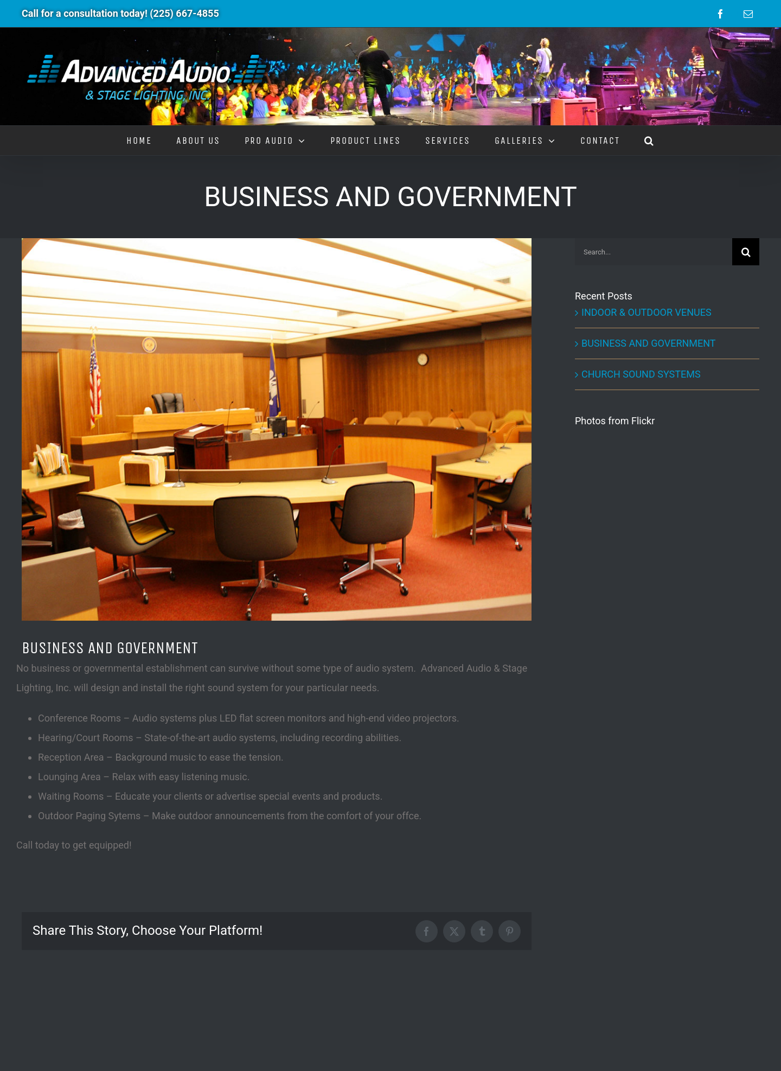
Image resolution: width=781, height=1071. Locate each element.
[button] (649, 140)
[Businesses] (277, 429)
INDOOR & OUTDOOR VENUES (646, 312)
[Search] (745, 251)
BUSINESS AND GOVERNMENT (648, 343)
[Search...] (653, 251)
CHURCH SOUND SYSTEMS (641, 374)
